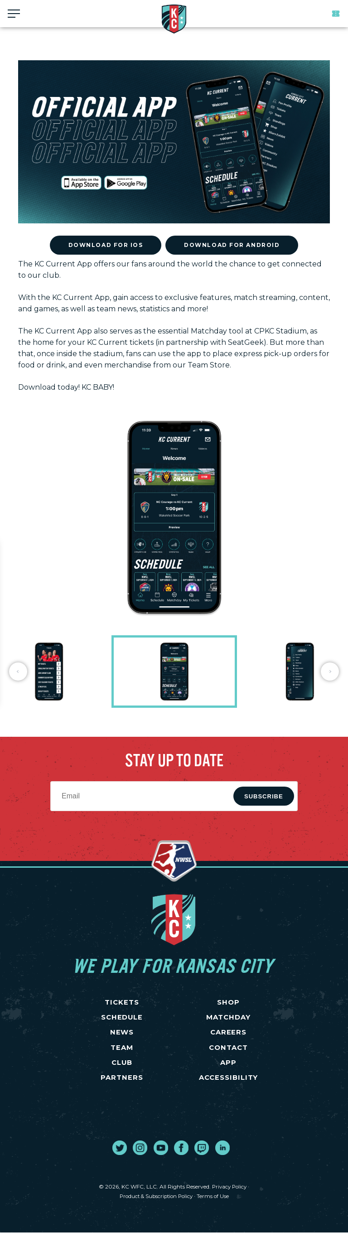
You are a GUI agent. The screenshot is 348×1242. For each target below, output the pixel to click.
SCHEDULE (122, 1020)
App (228, 1070)
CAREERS (228, 1036)
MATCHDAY (228, 1020)
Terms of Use (215, 1205)
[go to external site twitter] (119, 1157)
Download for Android (232, 245)
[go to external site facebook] (181, 1157)
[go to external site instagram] (140, 1157)
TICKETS (122, 1003)
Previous (18, 671)
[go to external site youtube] (161, 1157)
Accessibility (228, 1087)
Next (330, 671)
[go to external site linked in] (222, 1157)
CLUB (122, 1070)
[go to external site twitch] (201, 1157)
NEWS (122, 1036)
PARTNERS (122, 1087)
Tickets (335, 13)
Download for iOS (105, 245)
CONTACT (228, 1053)
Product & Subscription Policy (156, 1205)
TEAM (122, 1053)
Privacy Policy (229, 1196)
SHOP (228, 1003)
